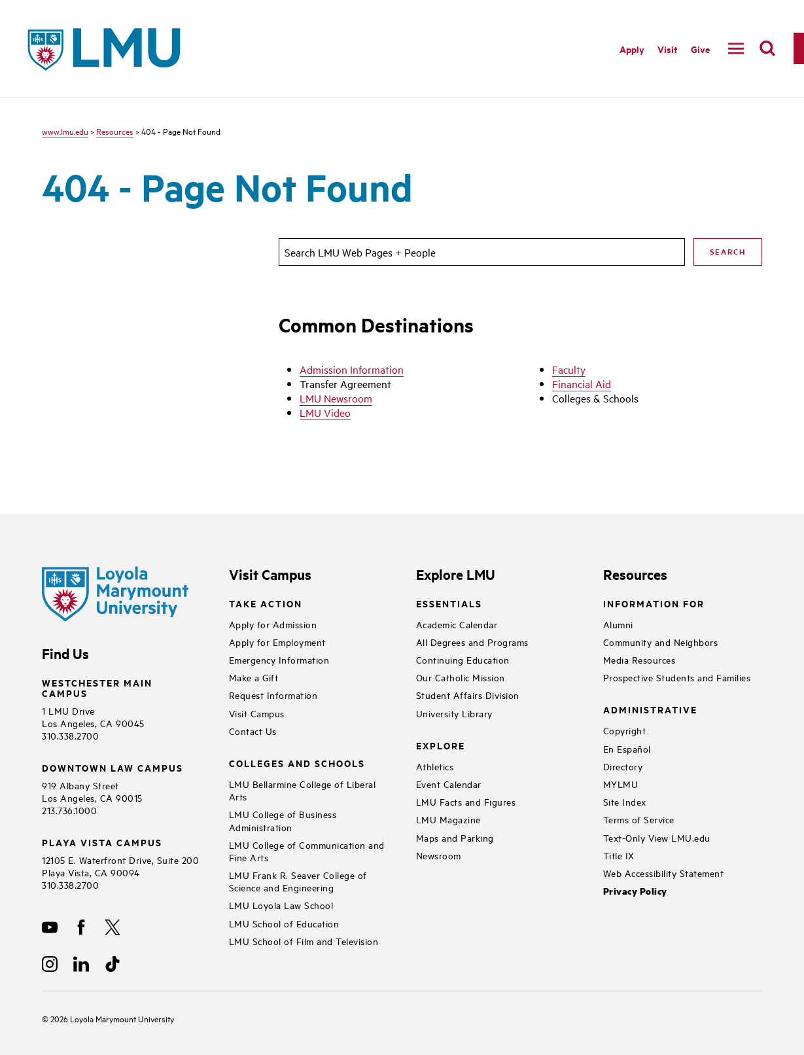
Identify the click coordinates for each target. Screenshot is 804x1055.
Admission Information (352, 369)
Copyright (624, 730)
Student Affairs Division (467, 694)
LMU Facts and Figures (466, 801)
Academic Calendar (457, 624)
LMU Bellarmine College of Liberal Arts (302, 790)
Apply (632, 49)
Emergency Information (279, 659)
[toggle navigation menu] (736, 48)
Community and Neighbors (660, 641)
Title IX (619, 855)
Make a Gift (254, 677)
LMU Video (325, 412)
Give (700, 49)
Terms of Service (638, 819)
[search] (767, 48)
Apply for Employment (277, 641)
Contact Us (253, 730)
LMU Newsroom (336, 398)
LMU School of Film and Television (304, 941)
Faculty (569, 369)
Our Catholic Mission (460, 677)
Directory (623, 766)
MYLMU (620, 784)
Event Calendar (448, 784)
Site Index (624, 801)
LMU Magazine (448, 819)
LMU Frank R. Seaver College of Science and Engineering (298, 880)
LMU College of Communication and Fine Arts (307, 850)
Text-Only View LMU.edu (656, 837)
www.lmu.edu (65, 131)
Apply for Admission (273, 624)
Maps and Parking (455, 837)
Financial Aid (581, 383)
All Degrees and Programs (472, 641)
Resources (114, 131)
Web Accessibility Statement (663, 873)
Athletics (435, 766)
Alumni (618, 624)
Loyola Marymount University (112, 1018)
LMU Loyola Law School (281, 905)
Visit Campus (257, 713)
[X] (112, 927)
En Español (627, 748)
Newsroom (438, 855)
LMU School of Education (284, 923)
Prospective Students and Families (677, 677)
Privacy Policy (635, 891)
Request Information (273, 694)
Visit (667, 49)
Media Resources (639, 659)
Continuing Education (463, 659)
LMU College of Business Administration (283, 820)
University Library (454, 713)
